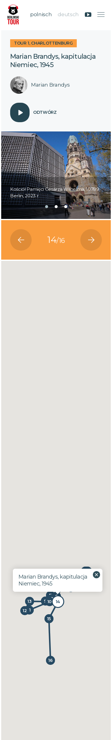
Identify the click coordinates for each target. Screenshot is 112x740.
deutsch (68, 14)
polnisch (41, 14)
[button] (46, 206)
